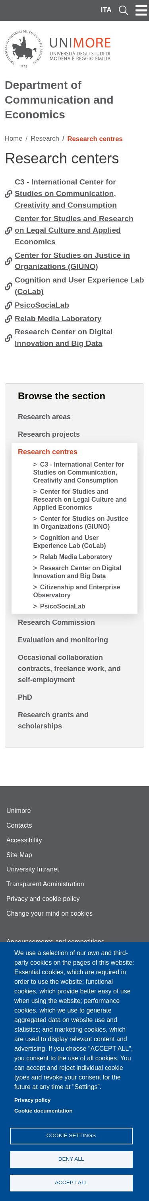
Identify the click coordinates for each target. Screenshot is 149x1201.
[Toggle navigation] (141, 10)
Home (14, 138)
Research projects (49, 434)
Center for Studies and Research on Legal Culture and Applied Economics (74, 230)
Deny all (71, 1159)
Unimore (18, 810)
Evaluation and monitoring (63, 640)
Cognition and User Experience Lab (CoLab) (79, 286)
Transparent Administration (45, 884)
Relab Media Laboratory (58, 318)
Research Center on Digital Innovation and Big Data (63, 337)
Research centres (47, 452)
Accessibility (24, 840)
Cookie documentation (43, 1111)
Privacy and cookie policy (43, 898)
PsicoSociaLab (42, 305)
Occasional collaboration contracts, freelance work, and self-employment (69, 668)
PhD (25, 697)
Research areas (44, 417)
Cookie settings (71, 1135)
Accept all (71, 1182)
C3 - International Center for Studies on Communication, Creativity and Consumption (66, 193)
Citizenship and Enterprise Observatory (76, 591)
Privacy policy (32, 1100)
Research (45, 138)
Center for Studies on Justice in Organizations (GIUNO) (72, 261)
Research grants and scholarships (53, 720)
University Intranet (32, 869)
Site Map (19, 855)
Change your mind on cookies (49, 913)
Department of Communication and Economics (59, 99)
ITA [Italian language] (106, 10)
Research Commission (56, 622)
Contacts (19, 825)
